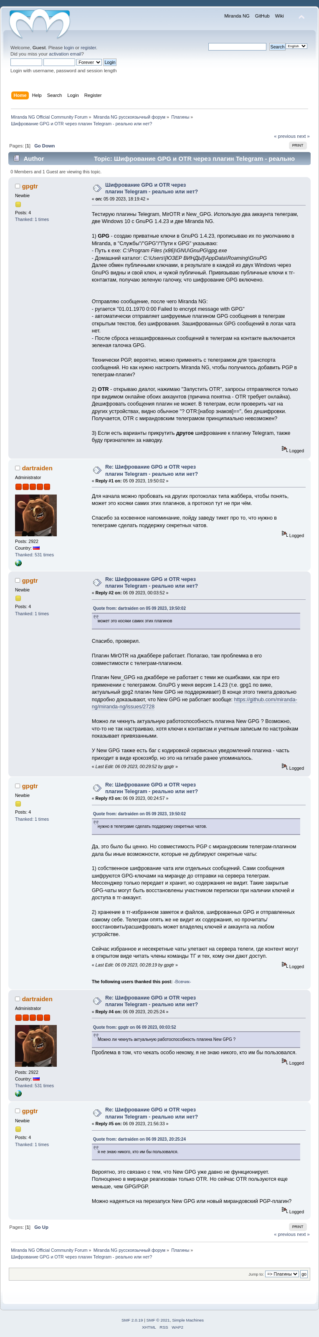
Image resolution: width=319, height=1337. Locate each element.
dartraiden (37, 468)
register (88, 47)
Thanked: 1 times (32, 219)
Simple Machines (188, 1320)
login (69, 47)
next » (303, 136)
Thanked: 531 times (34, 554)
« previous (285, 136)
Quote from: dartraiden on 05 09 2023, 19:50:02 (139, 608)
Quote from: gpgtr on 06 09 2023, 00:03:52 (134, 1027)
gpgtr (30, 186)
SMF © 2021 (158, 1320)
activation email (65, 53)
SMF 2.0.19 (132, 1320)
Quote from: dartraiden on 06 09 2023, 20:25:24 (139, 1139)
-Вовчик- (182, 981)
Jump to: (256, 1274)
